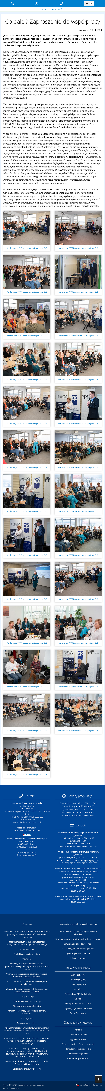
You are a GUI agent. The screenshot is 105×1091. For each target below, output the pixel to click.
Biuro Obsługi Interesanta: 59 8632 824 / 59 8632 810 (28, 812)
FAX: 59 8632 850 (28, 819)
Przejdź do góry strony (98, 1079)
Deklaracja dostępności (27, 855)
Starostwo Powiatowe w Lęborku (31, 1085)
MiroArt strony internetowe (88, 1085)
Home (44, 9)
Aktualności (57, 9)
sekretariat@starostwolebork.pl (27, 822)
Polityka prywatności (27, 852)
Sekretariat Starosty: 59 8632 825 (28, 817)
